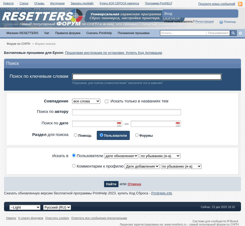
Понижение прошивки (133, 33)
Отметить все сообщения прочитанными (99, 218)
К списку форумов (30, 218)
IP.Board (232, 221)
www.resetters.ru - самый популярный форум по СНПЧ (201, 224)
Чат (46, 33)
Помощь (227, 22)
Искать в (60, 155)
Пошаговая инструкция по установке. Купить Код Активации (113, 53)
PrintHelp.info (161, 193)
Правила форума (67, 33)
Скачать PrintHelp (99, 33)
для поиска (50, 134)
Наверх (11, 218)
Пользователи (115, 136)
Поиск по (52, 111)
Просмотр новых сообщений (216, 3)
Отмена (134, 184)
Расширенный (240, 33)
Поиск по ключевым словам (39, 76)
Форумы (146, 136)
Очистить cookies (57, 218)
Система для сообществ (209, 221)
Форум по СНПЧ (18, 43)
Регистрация (204, 21)
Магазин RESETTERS (22, 33)
